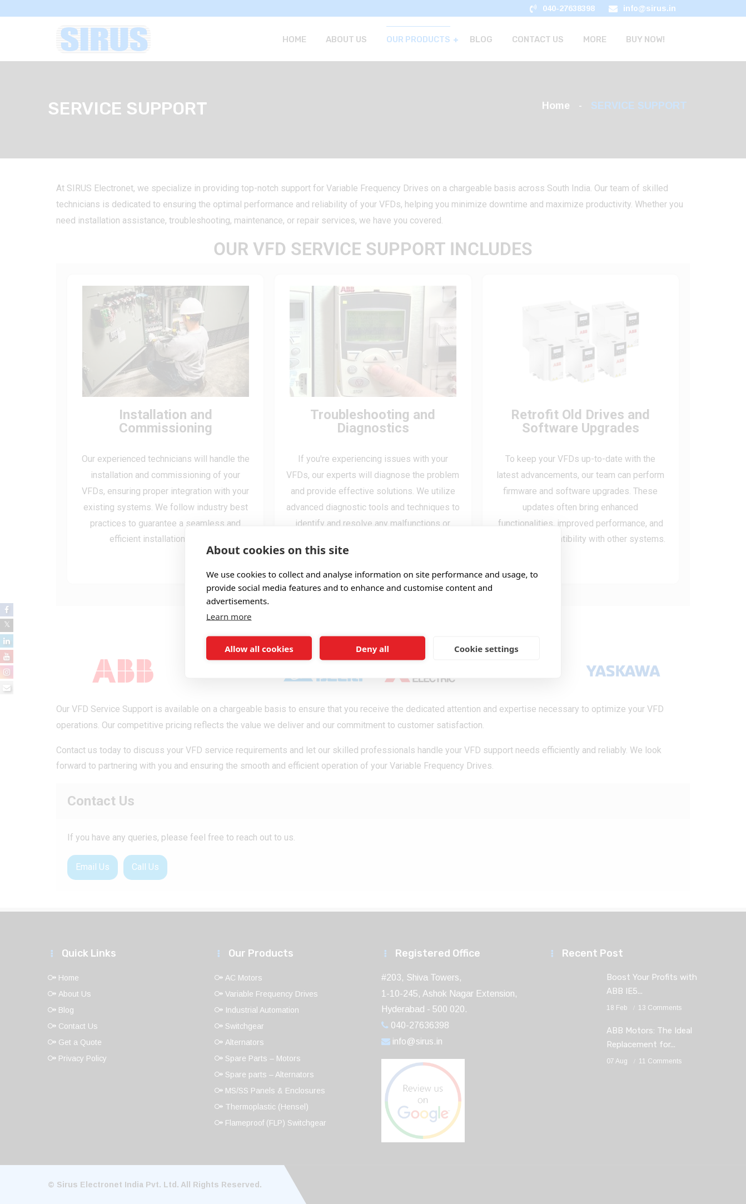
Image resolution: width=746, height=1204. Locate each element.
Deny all (372, 648)
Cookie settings (486, 648)
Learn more (229, 616)
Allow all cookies (259, 648)
